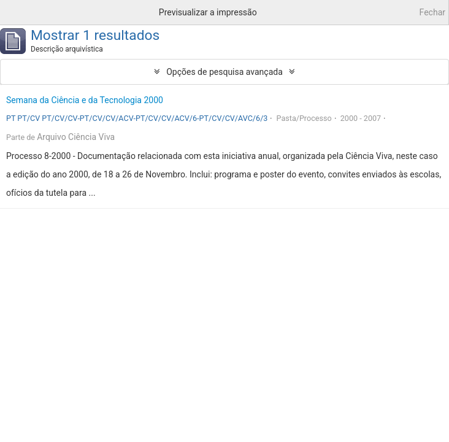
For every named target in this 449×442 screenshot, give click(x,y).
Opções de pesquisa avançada (224, 72)
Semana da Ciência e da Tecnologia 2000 (84, 100)
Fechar (432, 12)
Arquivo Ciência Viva (76, 137)
